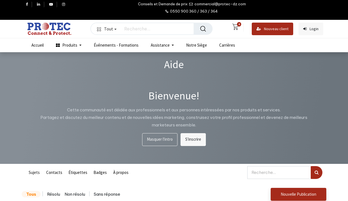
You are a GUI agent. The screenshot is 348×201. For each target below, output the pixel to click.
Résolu (53, 194)
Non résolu (75, 194)
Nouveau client (272, 29)
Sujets (34, 172)
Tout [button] (107, 29)
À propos (121, 172)
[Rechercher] (203, 28)
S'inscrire (193, 139)
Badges (100, 172)
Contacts (54, 172)
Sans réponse (107, 194)
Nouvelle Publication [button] (298, 194)
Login (311, 29)
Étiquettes (77, 172)
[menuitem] (37, 45)
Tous (31, 194)
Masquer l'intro (160, 139)
